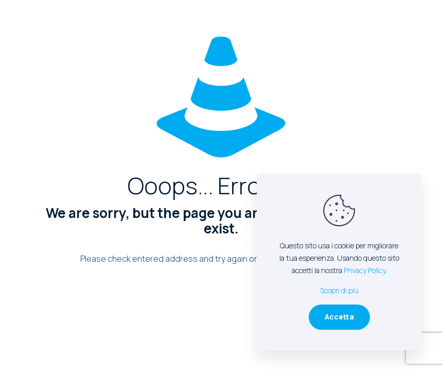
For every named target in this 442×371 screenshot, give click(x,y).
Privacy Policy (364, 270)
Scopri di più (339, 290)
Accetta (339, 317)
